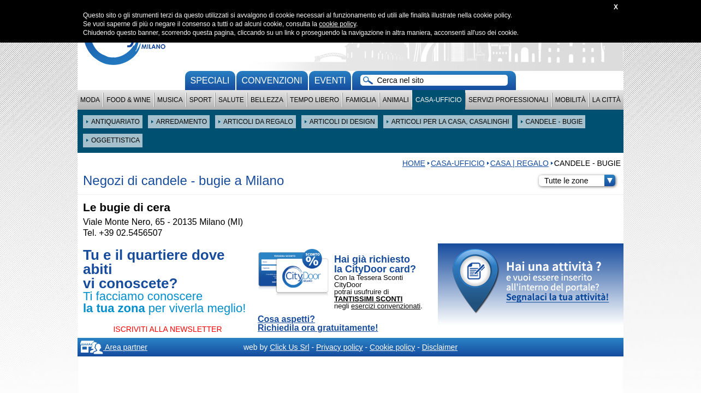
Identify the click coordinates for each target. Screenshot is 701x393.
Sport (200, 100)
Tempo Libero (314, 100)
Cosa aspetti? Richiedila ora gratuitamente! (318, 323)
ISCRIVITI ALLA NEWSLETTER (167, 329)
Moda (90, 100)
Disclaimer (440, 347)
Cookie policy (392, 347)
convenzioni (272, 80)
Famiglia (361, 100)
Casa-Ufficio (438, 100)
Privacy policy (339, 347)
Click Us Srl (289, 347)
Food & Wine (128, 100)
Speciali (210, 80)
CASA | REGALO (519, 163)
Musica (170, 100)
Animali (396, 100)
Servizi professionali (508, 100)
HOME (413, 163)
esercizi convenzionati (385, 306)
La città (606, 100)
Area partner (113, 347)
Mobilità (570, 100)
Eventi (330, 80)
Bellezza (267, 100)
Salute (231, 100)
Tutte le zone (579, 180)
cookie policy (337, 24)
